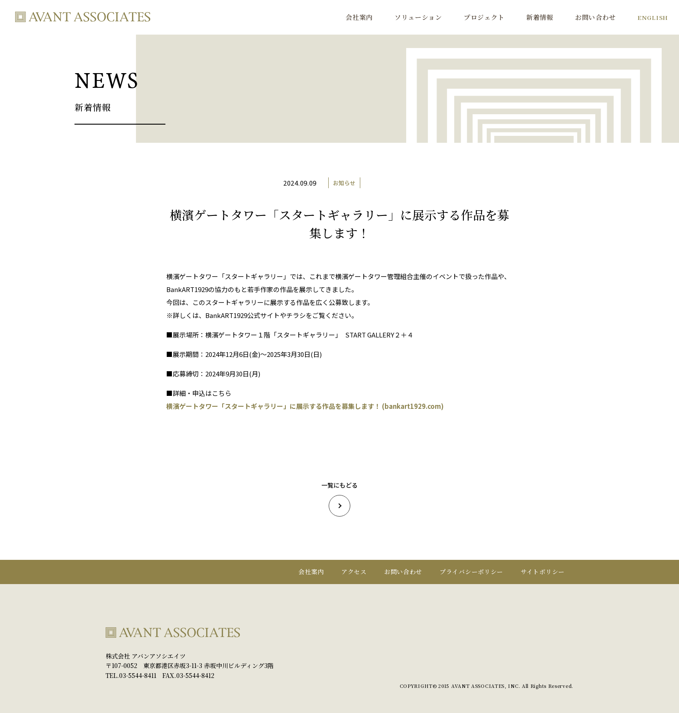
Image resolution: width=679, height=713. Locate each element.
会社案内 (359, 17)
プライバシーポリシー (471, 571)
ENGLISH (652, 17)
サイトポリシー (543, 571)
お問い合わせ (595, 17)
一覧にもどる (339, 499)
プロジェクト (484, 17)
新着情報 (539, 17)
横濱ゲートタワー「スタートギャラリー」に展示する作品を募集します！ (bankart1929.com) (305, 406)
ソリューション (418, 17)
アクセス (354, 571)
